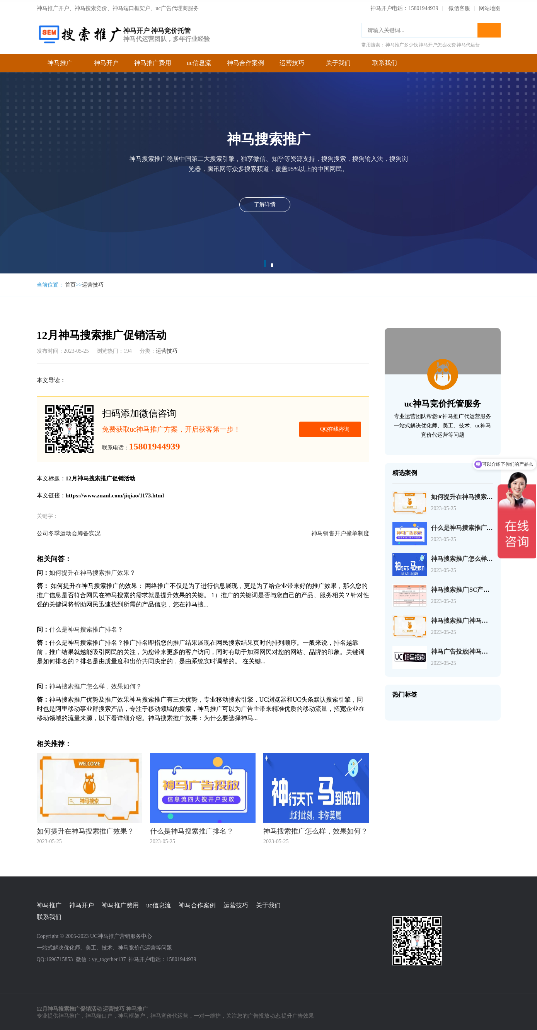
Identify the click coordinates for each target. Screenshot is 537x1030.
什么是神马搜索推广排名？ (86, 628)
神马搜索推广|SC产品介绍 (466, 588)
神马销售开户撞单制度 (340, 532)
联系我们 (384, 61)
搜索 (489, 28)
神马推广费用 (152, 61)
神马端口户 (99, 1015)
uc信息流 (199, 61)
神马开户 (106, 61)
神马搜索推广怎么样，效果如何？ (95, 685)
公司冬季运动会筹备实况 (69, 532)
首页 (70, 283)
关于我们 (338, 61)
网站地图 (490, 7)
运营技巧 (292, 61)
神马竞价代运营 (169, 1015)
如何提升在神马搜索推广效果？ (92, 571)
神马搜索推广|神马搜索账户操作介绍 (481, 619)
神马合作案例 (245, 61)
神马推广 (60, 61)
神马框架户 (131, 1015)
